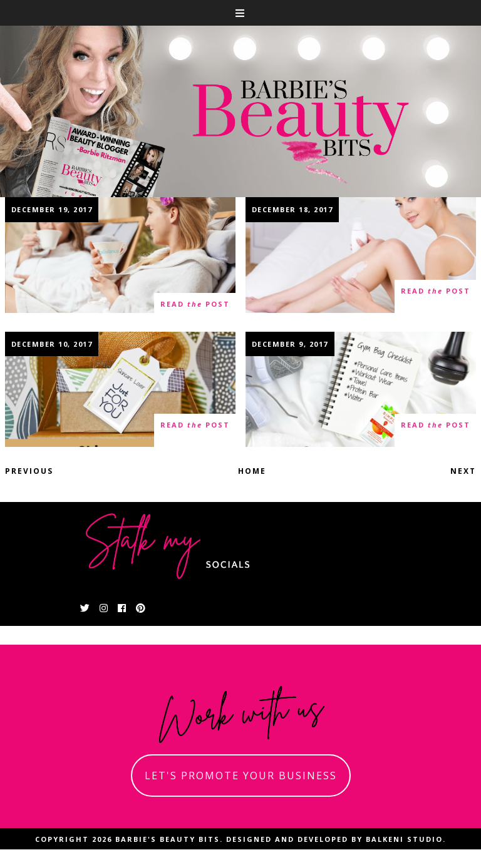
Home (252, 471)
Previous (29, 471)
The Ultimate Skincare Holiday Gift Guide (120, 389)
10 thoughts (283, 430)
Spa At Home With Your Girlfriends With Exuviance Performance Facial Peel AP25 (120, 261)
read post (195, 304)
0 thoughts (40, 309)
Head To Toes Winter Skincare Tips (360, 255)
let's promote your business (241, 775)
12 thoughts (42, 430)
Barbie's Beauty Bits (167, 839)
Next (463, 471)
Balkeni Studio (404, 839)
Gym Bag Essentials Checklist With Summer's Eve (360, 389)
